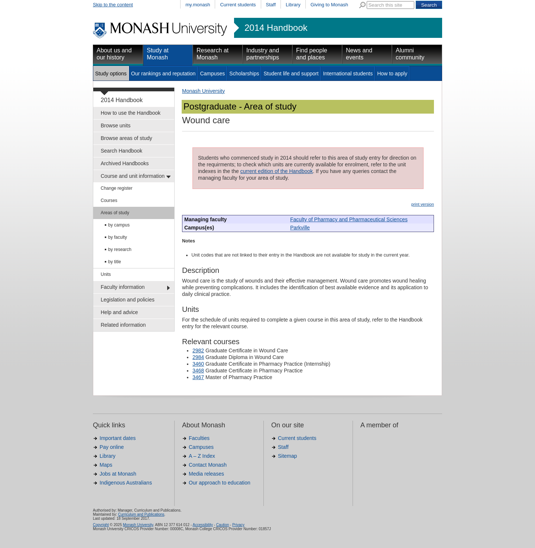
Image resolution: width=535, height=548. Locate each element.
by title (114, 261)
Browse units (115, 125)
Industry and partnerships (262, 54)
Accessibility (202, 525)
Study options (111, 73)
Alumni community (410, 54)
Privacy (238, 525)
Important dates (118, 438)
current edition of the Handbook (276, 171)
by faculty (117, 237)
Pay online (112, 447)
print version (422, 204)
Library (293, 4)
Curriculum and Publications (141, 514)
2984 (198, 357)
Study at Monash (158, 54)
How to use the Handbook (130, 113)
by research (120, 249)
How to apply (392, 73)
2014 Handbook (275, 28)
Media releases (206, 474)
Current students (238, 4)
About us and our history (114, 54)
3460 (198, 364)
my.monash (197, 4)
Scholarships (244, 73)
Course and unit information (133, 176)
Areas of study (115, 212)
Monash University (203, 91)
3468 (198, 371)
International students (348, 73)
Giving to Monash (329, 4)
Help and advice (119, 312)
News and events (359, 54)
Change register (116, 188)
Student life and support (290, 73)
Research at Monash (212, 54)
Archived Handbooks (125, 163)
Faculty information (123, 287)
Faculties (199, 438)
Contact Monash (208, 465)
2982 (198, 350)
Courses (109, 200)
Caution (222, 525)
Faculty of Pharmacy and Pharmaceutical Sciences (349, 219)
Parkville (300, 228)
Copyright (101, 525)
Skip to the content (113, 4)
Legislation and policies (128, 300)
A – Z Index (202, 456)
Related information (123, 325)
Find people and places (311, 54)
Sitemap (287, 456)
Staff (271, 4)
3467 (198, 377)
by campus (119, 225)
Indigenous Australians (126, 483)
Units (106, 274)
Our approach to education (219, 483)
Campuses (212, 73)
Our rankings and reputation (163, 73)
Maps (106, 465)
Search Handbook (121, 151)
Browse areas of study (126, 138)
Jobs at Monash (118, 474)
